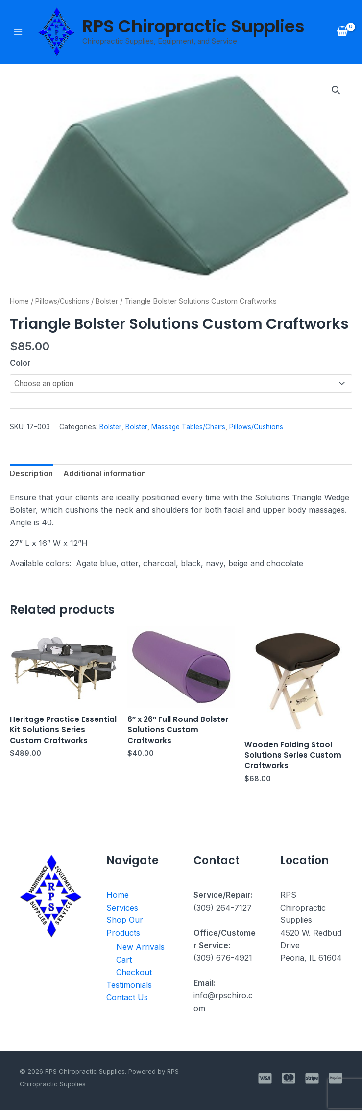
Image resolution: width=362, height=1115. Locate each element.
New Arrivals (140, 952)
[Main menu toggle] (18, 32)
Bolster (112, 301)
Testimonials (129, 990)
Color (20, 364)
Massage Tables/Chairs (193, 428)
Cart (124, 965)
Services (122, 912)
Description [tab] (32, 476)
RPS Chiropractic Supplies (193, 27)
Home (20, 301)
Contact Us (127, 1002)
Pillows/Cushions (65, 301)
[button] (335, 91)
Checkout (134, 977)
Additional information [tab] (108, 476)
